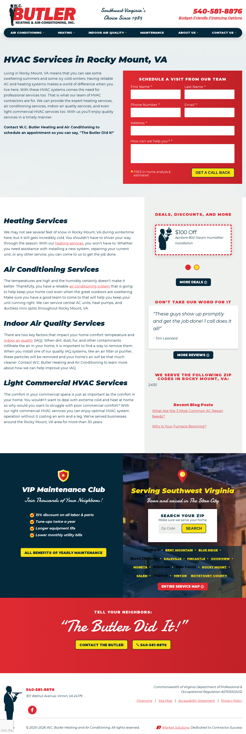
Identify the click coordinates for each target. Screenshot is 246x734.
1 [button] (188, 267)
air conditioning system (89, 286)
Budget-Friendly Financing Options (210, 18)
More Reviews (191, 355)
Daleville (172, 558)
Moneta (140, 567)
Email (190, 105)
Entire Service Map (181, 586)
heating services (69, 243)
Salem (141, 576)
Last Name (194, 87)
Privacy (3, 730)
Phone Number (145, 105)
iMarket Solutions (175, 727)
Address (139, 123)
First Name (141, 87)
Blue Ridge (208, 550)
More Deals (191, 282)
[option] (193, 240)
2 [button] (196, 267)
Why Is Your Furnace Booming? (179, 426)
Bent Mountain (179, 550)
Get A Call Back (213, 172)
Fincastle (196, 558)
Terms (10, 730)
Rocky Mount (214, 567)
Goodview (220, 558)
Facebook (32, 710)
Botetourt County (209, 576)
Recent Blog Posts (193, 404)
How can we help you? (151, 141)
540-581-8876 (217, 11)
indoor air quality (18, 340)
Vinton (180, 576)
